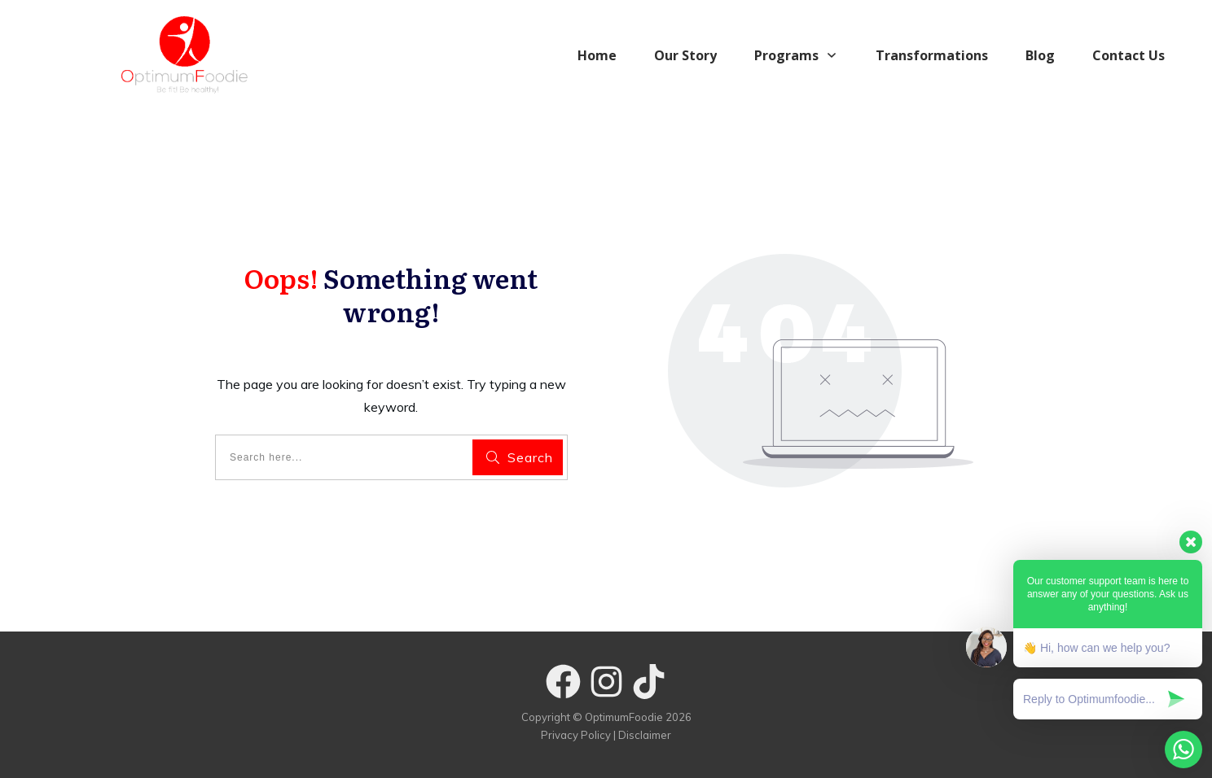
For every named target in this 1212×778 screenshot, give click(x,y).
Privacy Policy (576, 734)
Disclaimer (644, 734)
